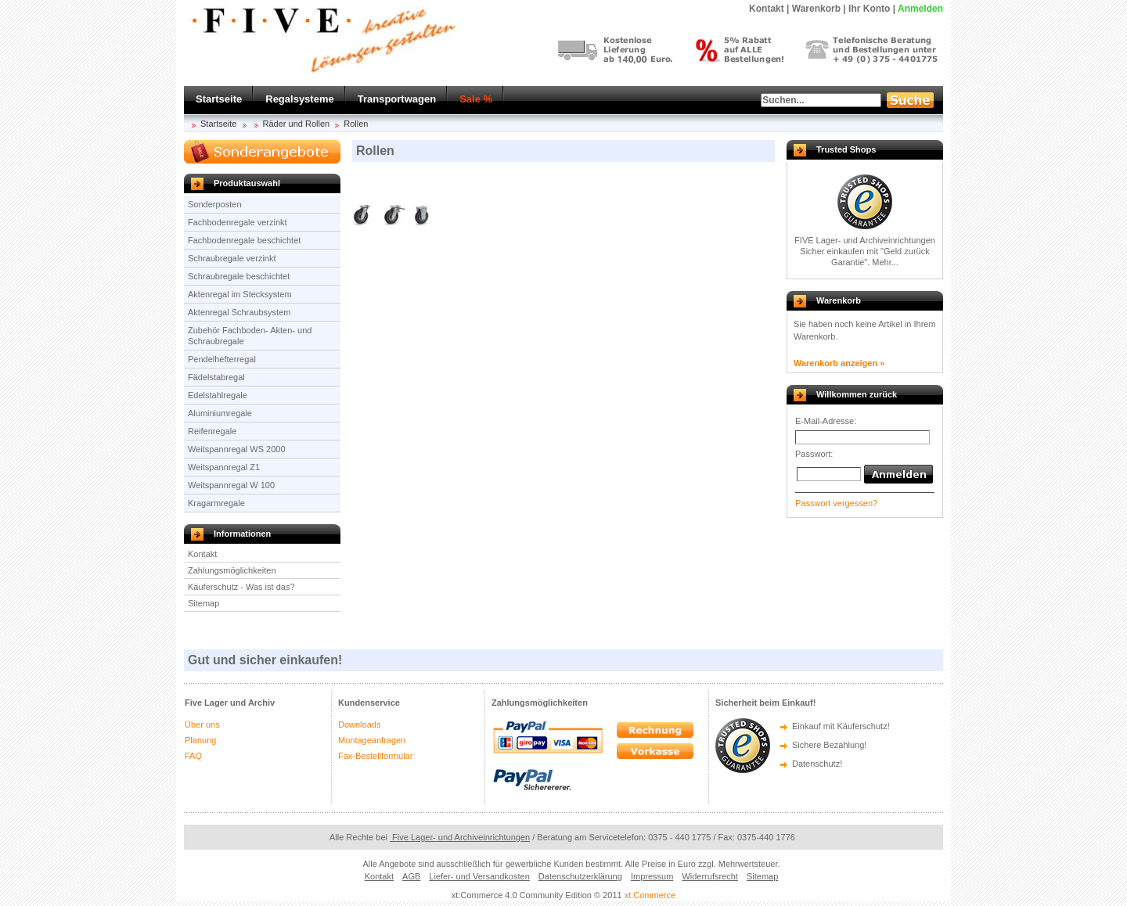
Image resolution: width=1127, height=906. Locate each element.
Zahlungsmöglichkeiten (232, 570)
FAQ (193, 755)
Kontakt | (769, 8)
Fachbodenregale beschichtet (244, 240)
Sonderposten (215, 204)
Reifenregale (212, 431)
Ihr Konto (869, 8)
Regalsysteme (299, 99)
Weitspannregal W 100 (231, 485)
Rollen (356, 123)
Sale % (475, 99)
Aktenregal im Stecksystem (240, 294)
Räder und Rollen (296, 123)
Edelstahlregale (217, 395)
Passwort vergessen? (836, 503)
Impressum (652, 876)
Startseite (219, 99)
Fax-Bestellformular (375, 755)
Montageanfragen (371, 740)
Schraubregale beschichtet (239, 276)
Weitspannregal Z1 (224, 467)
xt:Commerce (650, 895)
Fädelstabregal (216, 377)
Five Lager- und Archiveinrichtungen (460, 837)
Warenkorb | (819, 8)
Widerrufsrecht (710, 876)
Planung (200, 740)
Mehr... (885, 262)
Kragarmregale (216, 503)
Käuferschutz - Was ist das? (241, 586)
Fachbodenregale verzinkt (237, 222)
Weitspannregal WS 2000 (237, 449)
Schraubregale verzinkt (232, 258)
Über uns (202, 724)
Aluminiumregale (220, 413)
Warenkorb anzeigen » (839, 363)
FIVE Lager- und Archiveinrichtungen (864, 240)
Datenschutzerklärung (580, 876)
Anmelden (920, 8)
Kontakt (202, 554)
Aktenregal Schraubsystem (239, 312)
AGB (411, 876)
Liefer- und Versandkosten (479, 876)
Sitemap (203, 603)
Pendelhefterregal (222, 359)
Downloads (359, 724)
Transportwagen (397, 99)
